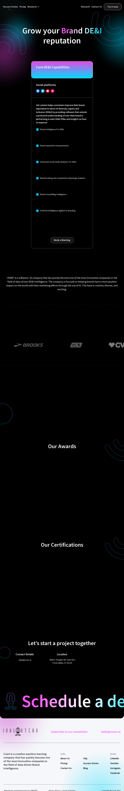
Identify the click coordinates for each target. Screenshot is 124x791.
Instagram (115, 768)
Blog (85, 768)
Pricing (23, 6)
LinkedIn (114, 758)
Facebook (115, 773)
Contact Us (97, 6)
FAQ (85, 758)
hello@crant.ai (25, 660)
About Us (65, 758)
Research (85, 6)
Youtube (114, 763)
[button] (33, 6)
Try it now (112, 6)
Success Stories (10, 6)
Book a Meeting (62, 240)
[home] (58, 7)
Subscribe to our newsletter (69, 731)
